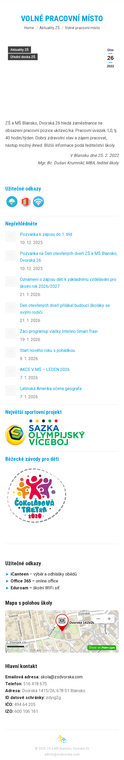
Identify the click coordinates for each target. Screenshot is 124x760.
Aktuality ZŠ (19, 50)
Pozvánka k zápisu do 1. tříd (46, 234)
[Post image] (10, 236)
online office (34, 581)
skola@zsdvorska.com (62, 676)
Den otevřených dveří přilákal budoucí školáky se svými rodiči (65, 309)
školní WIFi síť (35, 587)
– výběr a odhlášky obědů (41, 574)
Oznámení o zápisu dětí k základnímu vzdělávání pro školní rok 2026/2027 (68, 283)
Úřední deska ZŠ (22, 57)
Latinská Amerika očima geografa (51, 388)
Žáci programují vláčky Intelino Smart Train (59, 331)
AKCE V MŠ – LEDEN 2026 (45, 369)
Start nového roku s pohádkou (47, 350)
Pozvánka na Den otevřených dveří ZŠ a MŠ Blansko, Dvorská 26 (68, 257)
